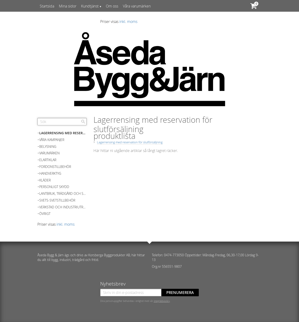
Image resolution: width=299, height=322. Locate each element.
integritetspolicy (162, 301)
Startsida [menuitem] (47, 6)
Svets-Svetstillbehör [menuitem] (57, 200)
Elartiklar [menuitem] (47, 160)
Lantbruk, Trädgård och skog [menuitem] (63, 193)
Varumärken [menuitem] (49, 153)
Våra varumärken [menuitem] (137, 6)
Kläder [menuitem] (45, 180)
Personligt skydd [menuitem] (54, 187)
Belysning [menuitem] (47, 146)
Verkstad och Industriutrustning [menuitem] (63, 207)
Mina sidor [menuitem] (67, 6)
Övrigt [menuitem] (44, 213)
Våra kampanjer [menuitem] (51, 139)
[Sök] (83, 121)
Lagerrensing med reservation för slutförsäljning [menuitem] (63, 133)
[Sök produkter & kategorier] (62, 121)
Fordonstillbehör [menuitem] (55, 166)
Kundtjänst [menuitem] (90, 6)
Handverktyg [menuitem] (50, 173)
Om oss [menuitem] (112, 6)
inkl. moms (128, 21)
